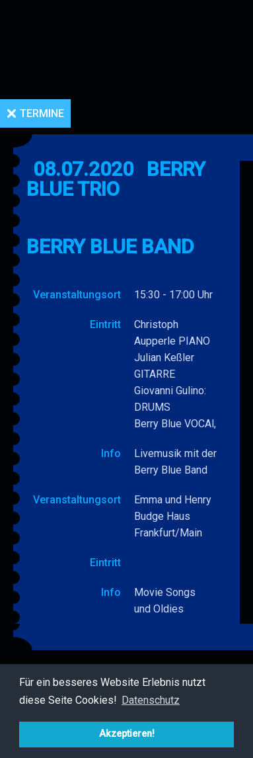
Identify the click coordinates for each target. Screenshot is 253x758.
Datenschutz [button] (151, 700)
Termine (42, 113)
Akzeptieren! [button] (127, 733)
